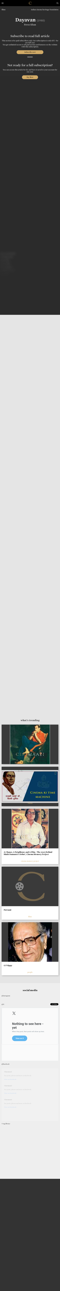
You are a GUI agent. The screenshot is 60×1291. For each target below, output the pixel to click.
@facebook (5, 1064)
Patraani (7, 910)
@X (3, 1004)
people (30, 972)
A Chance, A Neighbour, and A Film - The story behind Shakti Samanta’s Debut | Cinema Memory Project (28, 853)
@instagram (6, 996)
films (3, 9)
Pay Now (30, 77)
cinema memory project (30, 861)
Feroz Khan (30, 24)
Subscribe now (30, 52)
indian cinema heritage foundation (44, 9)
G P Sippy (8, 965)
